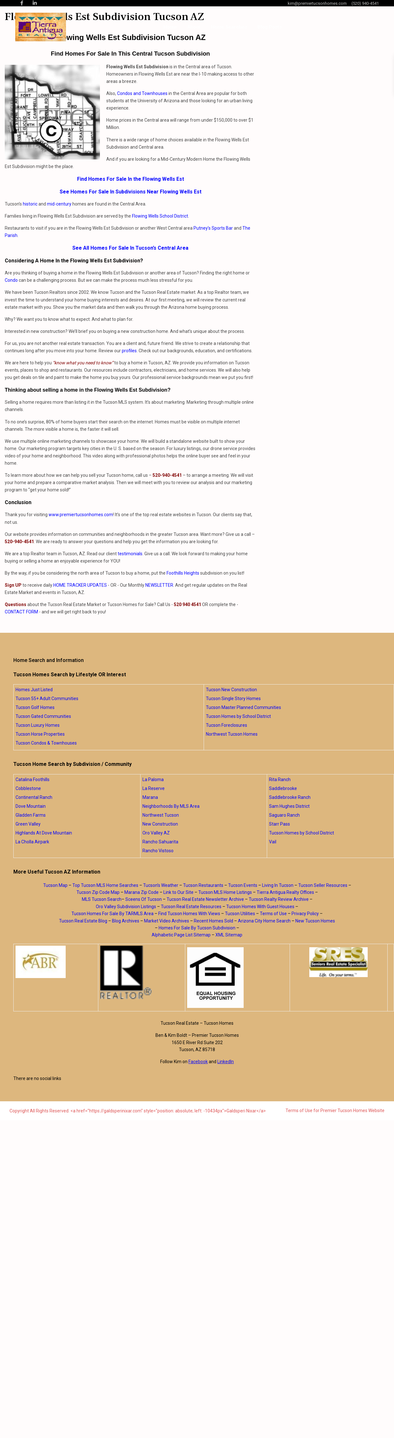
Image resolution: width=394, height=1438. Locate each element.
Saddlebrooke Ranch (290, 797)
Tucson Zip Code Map (98, 892)
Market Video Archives (166, 920)
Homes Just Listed (34, 689)
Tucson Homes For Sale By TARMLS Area (112, 913)
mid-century (59, 203)
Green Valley (28, 824)
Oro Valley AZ (156, 832)
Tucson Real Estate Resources (191, 906)
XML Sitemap (228, 934)
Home (170, 27)
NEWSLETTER (159, 585)
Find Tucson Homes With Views (189, 913)
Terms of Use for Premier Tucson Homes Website (335, 1110)
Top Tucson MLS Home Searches (105, 885)
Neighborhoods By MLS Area (171, 806)
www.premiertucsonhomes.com (81, 514)
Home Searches (229, 27)
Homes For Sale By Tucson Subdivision (197, 927)
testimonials (130, 553)
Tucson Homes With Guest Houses (260, 906)
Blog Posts (270, 27)
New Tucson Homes (315, 920)
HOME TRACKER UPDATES (80, 585)
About (193, 27)
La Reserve (153, 788)
